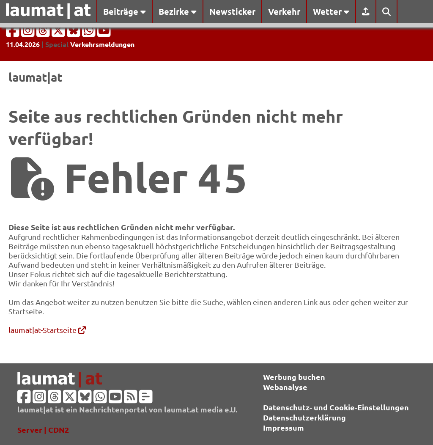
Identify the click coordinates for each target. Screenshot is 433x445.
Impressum (283, 427)
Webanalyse (285, 387)
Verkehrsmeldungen (102, 44)
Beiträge (124, 11)
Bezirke (178, 11)
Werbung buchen (294, 377)
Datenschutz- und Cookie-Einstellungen (336, 407)
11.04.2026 (23, 44)
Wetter (331, 11)
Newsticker (232, 11)
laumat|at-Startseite (47, 329)
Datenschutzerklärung (304, 417)
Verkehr (284, 11)
